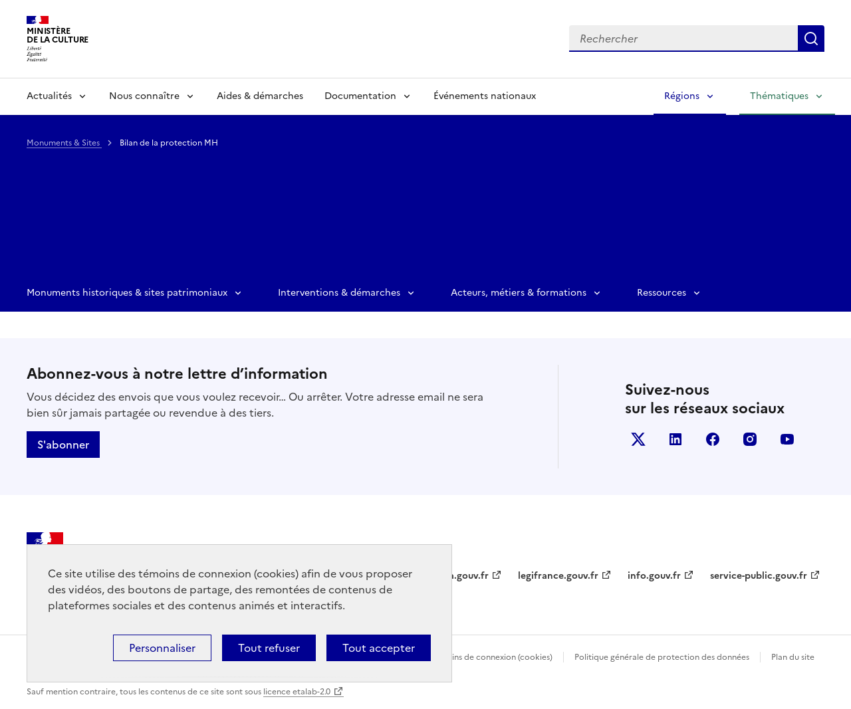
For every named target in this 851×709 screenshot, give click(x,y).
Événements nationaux (484, 96)
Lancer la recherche (811, 38)
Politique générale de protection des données (661, 657)
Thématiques (779, 96)
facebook (712, 439)
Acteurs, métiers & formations (518, 293)
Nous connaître (144, 96)
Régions (681, 96)
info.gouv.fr (654, 576)
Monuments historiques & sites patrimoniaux (127, 293)
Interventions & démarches (339, 293)
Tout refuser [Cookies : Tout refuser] (269, 648)
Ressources (661, 293)
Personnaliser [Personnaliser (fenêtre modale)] (162, 648)
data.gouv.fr (461, 576)
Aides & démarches (260, 96)
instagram (750, 439)
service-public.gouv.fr (758, 576)
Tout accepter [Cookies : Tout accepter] (378, 648)
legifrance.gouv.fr (558, 576)
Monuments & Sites (64, 143)
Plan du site (792, 657)
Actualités (49, 96)
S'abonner (63, 445)
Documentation (360, 96)
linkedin (675, 439)
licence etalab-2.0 (296, 692)
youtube (787, 439)
